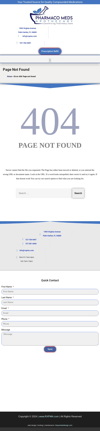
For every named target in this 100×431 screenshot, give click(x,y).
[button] (50, 60)
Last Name (6, 297)
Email (4, 308)
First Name (6, 286)
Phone (4, 319)
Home (9, 76)
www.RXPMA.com (49, 416)
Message (5, 329)
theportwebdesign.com (63, 425)
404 (50, 121)
